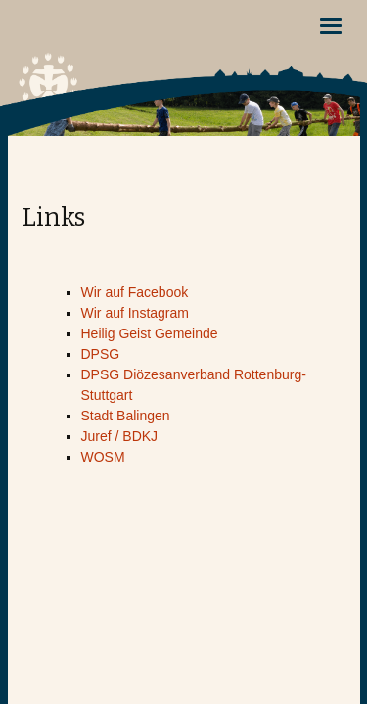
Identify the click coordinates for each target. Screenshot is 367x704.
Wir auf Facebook (135, 292)
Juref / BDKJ (120, 436)
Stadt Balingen (125, 415)
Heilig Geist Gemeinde (149, 333)
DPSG (100, 354)
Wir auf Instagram (135, 313)
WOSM (103, 456)
